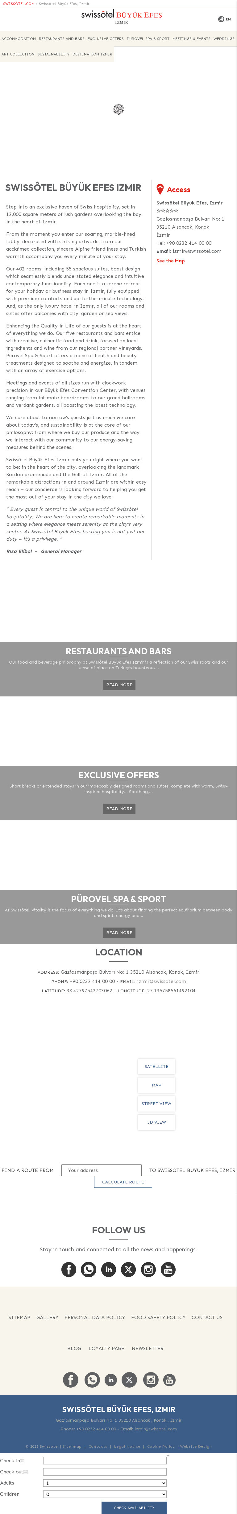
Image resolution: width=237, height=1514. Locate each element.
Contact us (207, 1317)
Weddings (224, 39)
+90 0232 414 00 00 (188, 243)
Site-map (72, 1446)
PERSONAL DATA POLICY (94, 1317)
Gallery (47, 1317)
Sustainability (53, 54)
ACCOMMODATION (19, 39)
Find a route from (28, 1170)
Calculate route (123, 1182)
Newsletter (148, 1348)
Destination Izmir (92, 54)
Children (9, 1494)
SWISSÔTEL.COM (18, 4)
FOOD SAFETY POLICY (158, 1317)
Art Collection (18, 54)
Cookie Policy (161, 1446)
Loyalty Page (106, 1348)
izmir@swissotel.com (197, 251)
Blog (74, 1348)
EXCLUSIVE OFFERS (106, 39)
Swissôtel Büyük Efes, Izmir (64, 4)
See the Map (170, 261)
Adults (7, 1483)
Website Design (196, 1446)
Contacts (98, 1446)
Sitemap (19, 1317)
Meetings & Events (191, 39)
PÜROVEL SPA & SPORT (148, 39)
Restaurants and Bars (62, 39)
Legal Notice (127, 1446)
